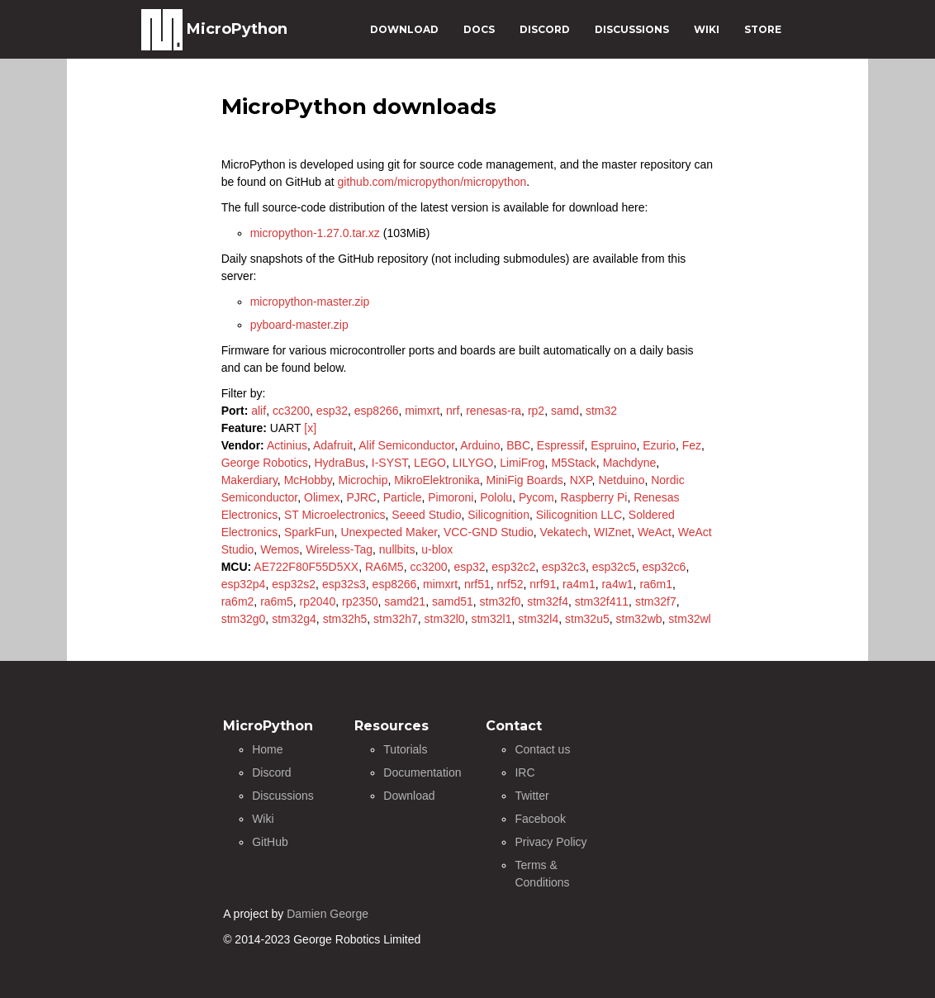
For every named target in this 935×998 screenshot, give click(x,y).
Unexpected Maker (388, 532)
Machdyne (630, 462)
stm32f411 (602, 601)
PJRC (361, 497)
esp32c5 (614, 566)
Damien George (327, 913)
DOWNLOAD (404, 29)
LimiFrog (522, 462)
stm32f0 (500, 601)
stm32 (601, 410)
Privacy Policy (550, 841)
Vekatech (564, 532)
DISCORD (545, 29)
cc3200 (291, 410)
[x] (310, 428)
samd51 (452, 601)
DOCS (479, 29)
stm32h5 (345, 618)
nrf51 (477, 584)
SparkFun (309, 532)
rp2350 (360, 601)
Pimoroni (450, 497)
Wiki (262, 818)
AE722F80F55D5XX (306, 566)
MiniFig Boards (524, 480)
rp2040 (318, 601)
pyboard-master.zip (299, 324)
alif (258, 410)
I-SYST (390, 462)
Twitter (531, 795)
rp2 (536, 410)
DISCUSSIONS (632, 29)
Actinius (287, 445)
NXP (581, 480)
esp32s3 (344, 584)
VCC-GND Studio (489, 532)
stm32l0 (445, 618)
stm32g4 (294, 618)
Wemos (279, 549)
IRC (524, 772)
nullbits (397, 549)
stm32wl (689, 618)
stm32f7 (655, 601)
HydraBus (340, 462)
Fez (691, 445)
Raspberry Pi (594, 497)
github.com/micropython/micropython (432, 181)
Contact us (542, 749)
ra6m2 (237, 601)
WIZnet (612, 532)
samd (565, 410)
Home (267, 749)
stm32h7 (395, 618)
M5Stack (573, 462)
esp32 (332, 410)
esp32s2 (294, 584)
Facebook (540, 818)
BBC (518, 445)
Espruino (613, 445)
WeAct (655, 532)
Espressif (561, 445)
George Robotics (264, 462)
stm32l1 (491, 618)
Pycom (536, 497)
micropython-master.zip (310, 301)
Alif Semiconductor (406, 445)
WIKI (706, 29)
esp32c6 (664, 566)
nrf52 (510, 584)
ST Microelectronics (335, 514)
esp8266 (376, 410)
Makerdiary (249, 480)
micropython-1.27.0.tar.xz (315, 233)
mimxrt (422, 410)
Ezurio (659, 445)
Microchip (363, 480)
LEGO (430, 462)
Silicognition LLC (579, 514)
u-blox (437, 549)
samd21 (404, 601)
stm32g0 (243, 618)
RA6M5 (384, 566)
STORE (762, 29)
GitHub (270, 841)
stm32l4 (538, 618)
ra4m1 (579, 584)
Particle (402, 497)
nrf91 (542, 584)
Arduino (480, 445)
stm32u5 (587, 618)
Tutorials (405, 749)
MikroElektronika (436, 480)
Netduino (621, 480)
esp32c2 (513, 566)
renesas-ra (493, 410)
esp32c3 (564, 566)
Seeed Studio (426, 514)
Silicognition (498, 514)
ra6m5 (276, 601)
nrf (452, 410)
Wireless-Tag (339, 549)
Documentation (422, 772)
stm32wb (639, 618)
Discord (271, 772)
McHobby (308, 480)
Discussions (283, 795)
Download (408, 795)
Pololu (496, 497)
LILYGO (473, 462)
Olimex (322, 497)
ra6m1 (655, 584)
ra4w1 (617, 584)
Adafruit (333, 445)
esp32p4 (243, 584)
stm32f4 (547, 601)
